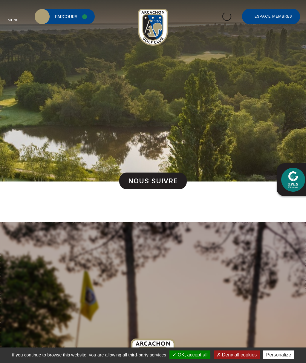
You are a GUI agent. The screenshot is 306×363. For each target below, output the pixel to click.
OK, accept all (189, 354)
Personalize (278, 354)
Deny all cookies (237, 354)
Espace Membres (273, 16)
